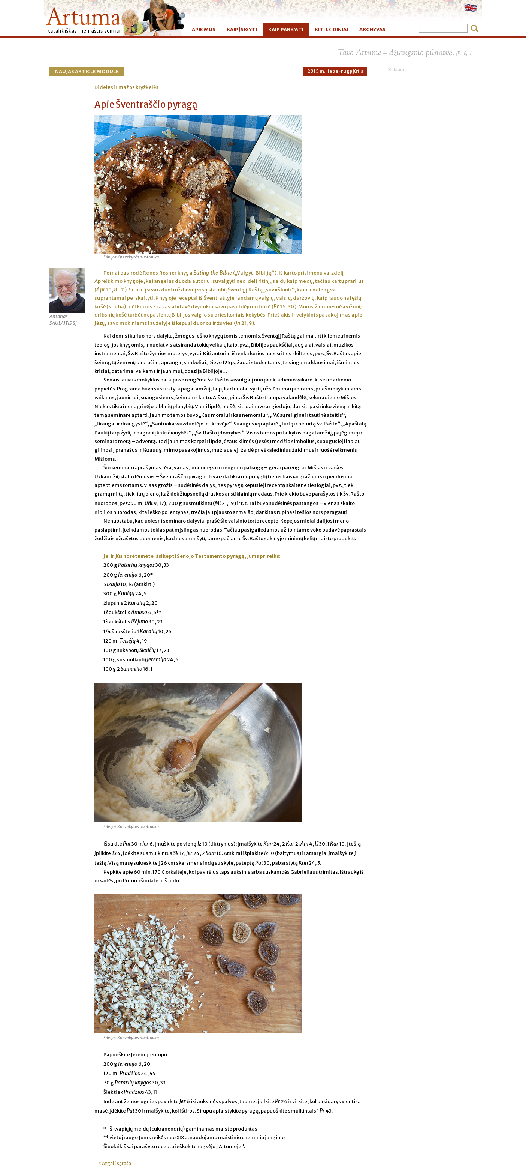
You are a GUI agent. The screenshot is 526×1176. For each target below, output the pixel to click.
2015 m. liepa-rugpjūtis (335, 71)
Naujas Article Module (87, 71)
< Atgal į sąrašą (114, 1163)
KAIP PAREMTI (285, 29)
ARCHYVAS (372, 29)
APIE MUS (203, 29)
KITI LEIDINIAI (331, 29)
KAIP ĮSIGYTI (242, 29)
